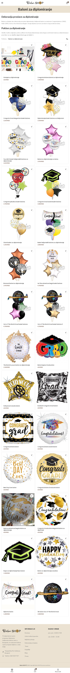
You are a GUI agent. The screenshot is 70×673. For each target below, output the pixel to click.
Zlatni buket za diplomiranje (13, 242)
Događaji (27, 649)
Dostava (27, 632)
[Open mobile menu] (2, 3)
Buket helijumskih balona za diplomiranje (52, 242)
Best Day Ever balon (10, 487)
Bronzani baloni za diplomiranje (14, 283)
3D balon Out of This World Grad (49, 611)
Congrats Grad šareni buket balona (50, 202)
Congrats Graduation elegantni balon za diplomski (52, 529)
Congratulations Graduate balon (49, 487)
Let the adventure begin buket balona (51, 283)
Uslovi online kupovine (31, 636)
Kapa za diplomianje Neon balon (14, 571)
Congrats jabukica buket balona (14, 202)
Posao (27, 656)
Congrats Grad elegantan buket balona (17, 118)
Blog (26, 652)
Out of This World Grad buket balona (16, 324)
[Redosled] (67, 38)
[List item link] (11, 652)
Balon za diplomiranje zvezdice (48, 571)
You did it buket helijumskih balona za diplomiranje (16, 160)
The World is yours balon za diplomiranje (17, 365)
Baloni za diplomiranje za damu (49, 159)
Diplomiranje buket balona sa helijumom (52, 118)
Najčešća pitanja (29, 639)
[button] (32, 45)
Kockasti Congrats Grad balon (48, 406)
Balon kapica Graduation (46, 365)
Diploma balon (8, 611)
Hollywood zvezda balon (12, 406)
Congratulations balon (11, 446)
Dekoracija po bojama (31, 642)
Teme (26, 646)
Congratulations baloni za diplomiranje (51, 77)
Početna (4, 39)
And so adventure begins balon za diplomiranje (15, 529)
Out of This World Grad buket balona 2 (51, 324)
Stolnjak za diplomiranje (11, 77)
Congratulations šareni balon (48, 446)
